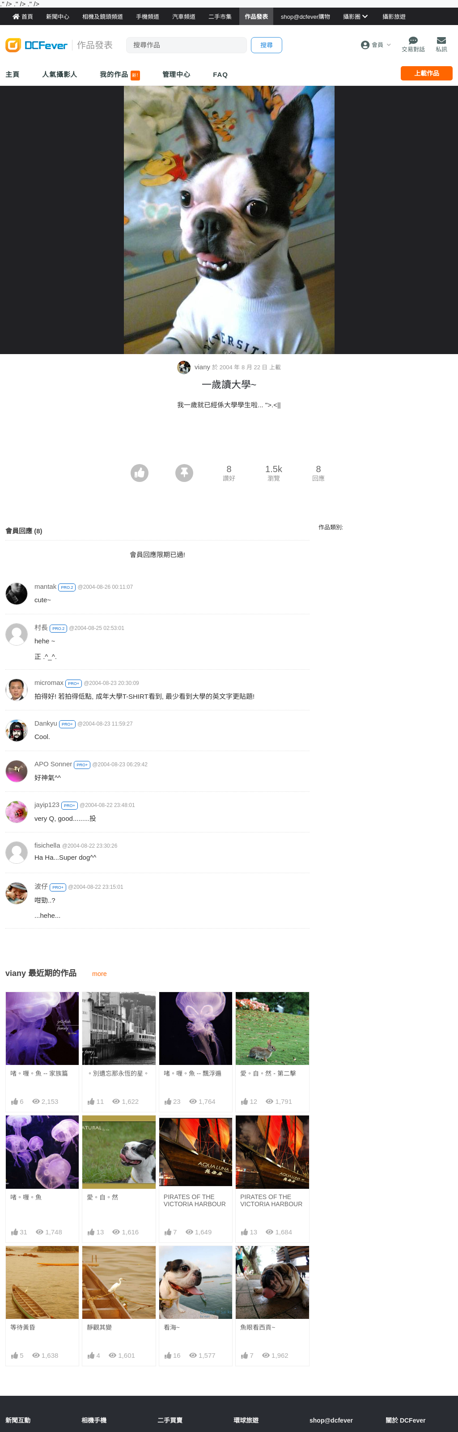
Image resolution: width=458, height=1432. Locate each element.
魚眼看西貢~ (257, 1327)
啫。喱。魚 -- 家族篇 (39, 1073)
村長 (41, 627)
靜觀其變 (99, 1327)
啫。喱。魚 (26, 1197)
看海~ (172, 1327)
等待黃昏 (22, 1327)
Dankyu (45, 723)
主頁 (12, 74)
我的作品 (120, 75)
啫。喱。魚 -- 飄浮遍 (192, 1073)
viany (194, 367)
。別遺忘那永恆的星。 (118, 1073)
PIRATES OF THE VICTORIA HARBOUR (195, 1200)
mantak (45, 586)
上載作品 (426, 73)
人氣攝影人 (60, 74)
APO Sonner (53, 764)
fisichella (47, 845)
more (99, 973)
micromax (49, 682)
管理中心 (176, 74)
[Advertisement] (229, 439)
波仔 (41, 886)
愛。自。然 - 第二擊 (268, 1073)
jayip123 (46, 804)
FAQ (220, 74)
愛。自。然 (102, 1197)
